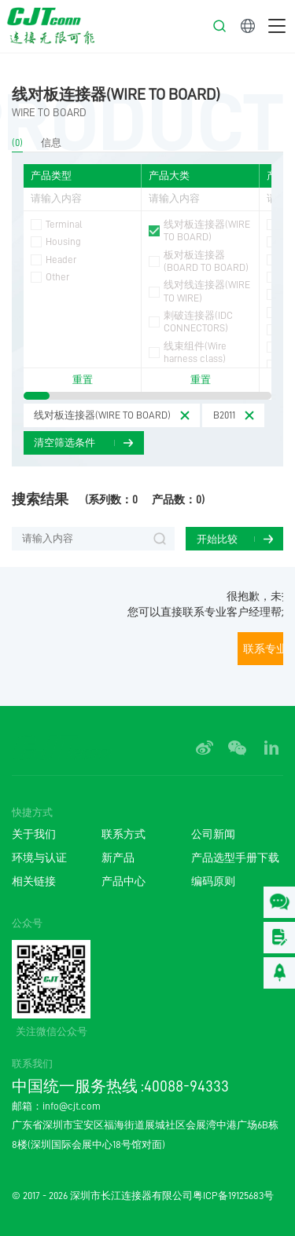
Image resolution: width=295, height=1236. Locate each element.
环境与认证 (39, 858)
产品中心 (123, 881)
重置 (82, 380)
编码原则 (213, 881)
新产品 (118, 858)
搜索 (159, 538)
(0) (17, 142)
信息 (51, 142)
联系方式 (123, 834)
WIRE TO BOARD (49, 113)
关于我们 (34, 834)
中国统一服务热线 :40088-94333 (120, 1086)
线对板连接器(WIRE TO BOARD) (116, 94)
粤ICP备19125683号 (233, 1196)
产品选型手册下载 (235, 858)
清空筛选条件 (64, 442)
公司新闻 (213, 834)
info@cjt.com (71, 1106)
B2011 (224, 415)
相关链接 (34, 881)
